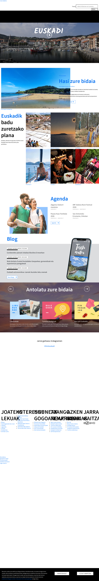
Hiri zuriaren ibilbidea (56, 427)
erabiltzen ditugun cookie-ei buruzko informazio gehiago (17, 579)
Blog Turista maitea (72, 424)
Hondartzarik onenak (66, 102)
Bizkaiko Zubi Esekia (23, 419)
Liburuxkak (14, 321)
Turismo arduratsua (72, 430)
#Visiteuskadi (49, 346)
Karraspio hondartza (6, 109)
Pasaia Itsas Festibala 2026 (59, 215)
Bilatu (94, 9)
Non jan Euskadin (81, 321)
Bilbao (3, 422)
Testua (74, 6)
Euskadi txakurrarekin (56, 424)
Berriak (69, 422)
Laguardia (3, 427)
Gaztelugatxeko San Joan (8, 424)
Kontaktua (3, 457)
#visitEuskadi (62, 75)
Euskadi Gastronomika (56, 428)
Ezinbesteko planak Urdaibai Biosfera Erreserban (25, 252)
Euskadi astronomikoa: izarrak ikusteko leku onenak (27, 272)
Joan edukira (3, 1)
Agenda (59, 198)
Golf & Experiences (55, 431)
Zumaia (3, 428)
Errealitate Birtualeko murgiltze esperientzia (73, 427)
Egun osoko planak (56, 422)
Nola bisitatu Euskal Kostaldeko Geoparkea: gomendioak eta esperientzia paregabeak (30, 262)
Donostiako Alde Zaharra (24, 428)
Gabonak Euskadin (39, 427)
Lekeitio (3, 425)
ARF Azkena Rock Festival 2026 (82, 206)
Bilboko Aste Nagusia (39, 422)
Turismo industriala (56, 425)
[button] (96, 3)
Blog (12, 238)
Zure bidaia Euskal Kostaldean (67, 86)
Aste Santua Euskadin (39, 430)
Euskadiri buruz (71, 425)
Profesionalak (3, 460)
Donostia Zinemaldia (39, 424)
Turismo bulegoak (49, 321)
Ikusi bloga (11, 277)
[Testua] (87, 6)
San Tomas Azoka (38, 428)
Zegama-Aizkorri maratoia (57, 206)
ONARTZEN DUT (62, 573)
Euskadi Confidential (56, 430)
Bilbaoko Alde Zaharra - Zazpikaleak (24, 424)
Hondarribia (4, 430)
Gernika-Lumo (5, 431)
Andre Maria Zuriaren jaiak (41, 425)
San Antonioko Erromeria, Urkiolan (80, 215)
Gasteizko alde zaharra (24, 426)
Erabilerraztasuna (5, 461)
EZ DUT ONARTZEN (85, 573)
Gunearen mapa (4, 458)
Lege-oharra (3, 463)
